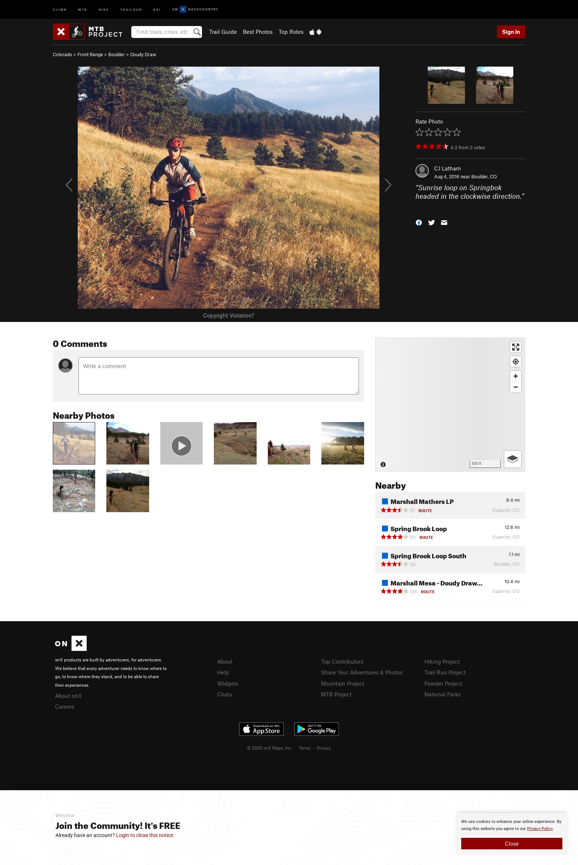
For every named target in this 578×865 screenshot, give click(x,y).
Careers (64, 706)
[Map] (450, 404)
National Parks (442, 694)
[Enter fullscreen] (515, 347)
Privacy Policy (540, 828)
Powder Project (443, 683)
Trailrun (131, 9)
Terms (305, 747)
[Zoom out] (515, 387)
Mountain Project (342, 683)
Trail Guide (223, 31)
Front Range (90, 54)
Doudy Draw (143, 54)
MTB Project (336, 694)
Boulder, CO (484, 176)
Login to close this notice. (145, 835)
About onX (68, 695)
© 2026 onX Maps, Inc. (269, 747)
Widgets (227, 683)
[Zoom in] (515, 376)
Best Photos (258, 31)
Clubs (224, 694)
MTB (82, 9)
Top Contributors (342, 661)
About (224, 661)
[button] (418, 222)
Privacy (324, 747)
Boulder (116, 54)
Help (223, 672)
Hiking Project (442, 661)
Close (512, 843)
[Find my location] (515, 361)
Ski (157, 9)
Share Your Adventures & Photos (361, 672)
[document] (511, 833)
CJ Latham (447, 168)
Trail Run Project (445, 672)
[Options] (512, 459)
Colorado (62, 54)
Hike (104, 9)
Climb (60, 9)
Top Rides (291, 31)
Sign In (511, 31)
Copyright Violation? (228, 315)
